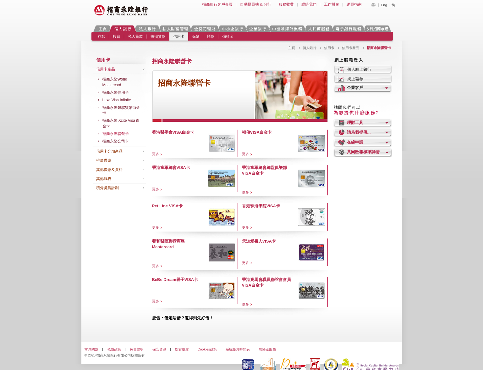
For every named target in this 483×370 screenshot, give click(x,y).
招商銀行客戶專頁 (217, 4)
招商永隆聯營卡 (115, 134)
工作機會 (331, 4)
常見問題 (91, 349)
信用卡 (178, 36)
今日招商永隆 (378, 28)
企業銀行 (257, 28)
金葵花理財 (204, 28)
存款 (101, 36)
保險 (196, 36)
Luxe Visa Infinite (116, 100)
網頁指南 (354, 4)
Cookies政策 (207, 349)
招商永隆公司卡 (115, 141)
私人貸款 (135, 36)
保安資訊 (159, 349)
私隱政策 (114, 349)
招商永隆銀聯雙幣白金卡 (121, 110)
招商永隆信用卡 (115, 92)
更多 (155, 154)
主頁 (102, 28)
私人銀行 (147, 28)
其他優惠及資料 (109, 169)
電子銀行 (348, 28)
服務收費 (286, 4)
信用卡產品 (350, 48)
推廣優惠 (103, 160)
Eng (384, 5)
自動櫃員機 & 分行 (255, 4)
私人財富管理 (175, 28)
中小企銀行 (232, 28)
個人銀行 (122, 28)
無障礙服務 (267, 349)
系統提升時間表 (238, 349)
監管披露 (182, 349)
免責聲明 (137, 349)
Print (373, 5)
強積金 (227, 36)
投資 (116, 36)
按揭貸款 (158, 36)
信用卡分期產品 (109, 151)
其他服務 (103, 179)
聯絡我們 (308, 4)
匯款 (211, 36)
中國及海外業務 (286, 28)
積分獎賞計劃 (107, 188)
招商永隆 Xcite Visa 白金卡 (121, 123)
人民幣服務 (318, 28)
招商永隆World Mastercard (114, 82)
